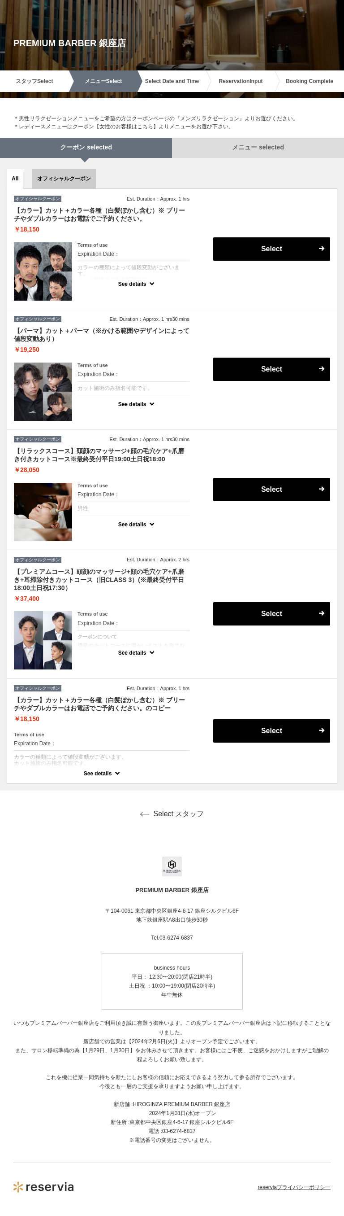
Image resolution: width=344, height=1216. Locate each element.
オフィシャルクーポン (64, 178)
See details (132, 284)
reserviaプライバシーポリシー (294, 1187)
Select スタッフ (172, 813)
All (15, 178)
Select (271, 249)
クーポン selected (86, 147)
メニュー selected (258, 147)
